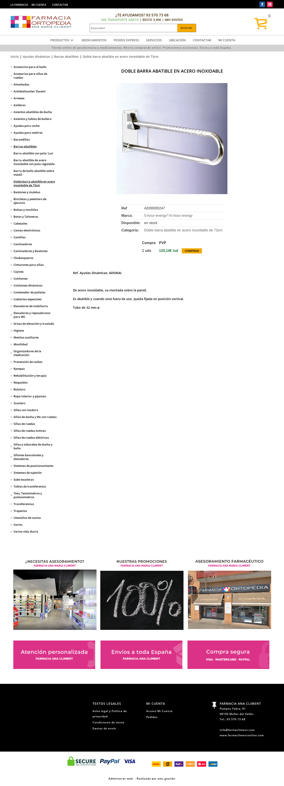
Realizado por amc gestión (156, 778)
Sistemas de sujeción (28, 473)
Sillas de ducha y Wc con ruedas (35, 417)
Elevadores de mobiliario (31, 306)
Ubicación (177, 40)
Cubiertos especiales (27, 299)
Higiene (19, 330)
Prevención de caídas (28, 362)
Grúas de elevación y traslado (34, 324)
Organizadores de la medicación (27, 353)
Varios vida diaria (26, 531)
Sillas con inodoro (26, 410)
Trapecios (20, 511)
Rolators (19, 389)
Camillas (20, 237)
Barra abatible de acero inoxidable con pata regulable (34, 162)
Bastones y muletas (27, 192)
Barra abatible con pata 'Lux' (33, 153)
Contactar (202, 40)
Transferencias (24, 504)
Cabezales (20, 223)
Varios (18, 525)
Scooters (19, 403)
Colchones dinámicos (28, 285)
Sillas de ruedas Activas (30, 431)
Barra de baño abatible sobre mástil (34, 173)
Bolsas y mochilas (26, 210)
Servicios (154, 40)
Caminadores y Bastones (30, 251)
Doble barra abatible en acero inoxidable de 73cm (120, 56)
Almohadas (21, 84)
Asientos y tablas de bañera (32, 119)
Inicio (15, 56)
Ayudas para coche (26, 126)
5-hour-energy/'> (168, 215)
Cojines (19, 272)
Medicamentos (94, 40)
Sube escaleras (24, 480)
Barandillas (22, 139)
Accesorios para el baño (30, 67)
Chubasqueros (23, 258)
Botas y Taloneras (26, 217)
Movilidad (21, 344)
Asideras (20, 105)
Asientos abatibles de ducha (33, 112)
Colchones (21, 279)
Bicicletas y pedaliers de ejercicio (30, 201)
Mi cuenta (226, 40)
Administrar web (120, 778)
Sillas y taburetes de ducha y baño (33, 446)
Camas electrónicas (27, 230)
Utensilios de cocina (27, 518)
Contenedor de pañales (29, 292)
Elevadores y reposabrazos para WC (32, 315)
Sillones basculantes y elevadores (28, 457)
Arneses (19, 98)
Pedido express (126, 40)
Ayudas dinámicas (36, 56)
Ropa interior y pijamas (30, 396)
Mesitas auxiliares (26, 337)
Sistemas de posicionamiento (33, 466)
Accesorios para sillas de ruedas (30, 76)
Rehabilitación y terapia (30, 376)
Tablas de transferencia (30, 486)
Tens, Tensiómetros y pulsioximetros (28, 495)
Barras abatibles (66, 56)
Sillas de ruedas (24, 424)
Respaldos (21, 382)
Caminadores (23, 244)
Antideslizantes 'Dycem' (30, 91)
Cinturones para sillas (29, 265)
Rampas (19, 369)
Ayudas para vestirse (28, 133)
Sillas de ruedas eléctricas (31, 438)
